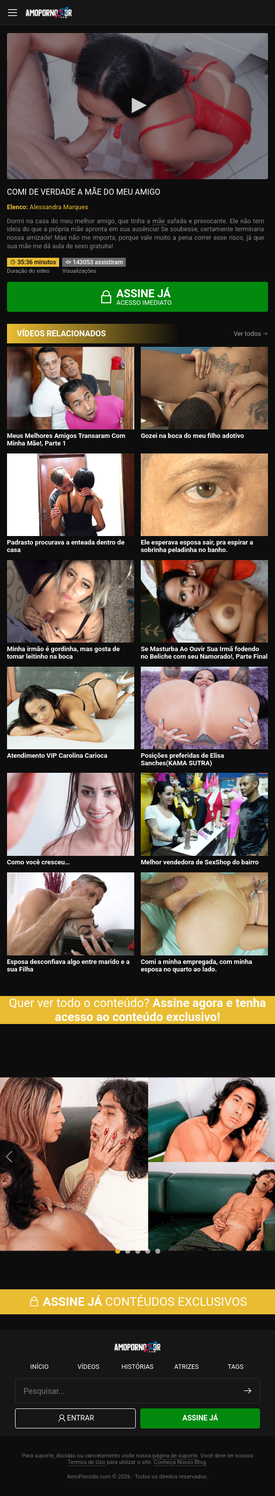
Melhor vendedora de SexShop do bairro (200, 862)
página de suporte (175, 1455)
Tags (235, 1366)
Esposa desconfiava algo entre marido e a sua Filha (68, 965)
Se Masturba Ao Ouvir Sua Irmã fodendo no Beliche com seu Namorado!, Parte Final (204, 652)
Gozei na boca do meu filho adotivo (192, 435)
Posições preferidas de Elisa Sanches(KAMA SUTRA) (182, 759)
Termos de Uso (86, 1462)
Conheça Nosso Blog (180, 1462)
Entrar (75, 1418)
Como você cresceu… (38, 862)
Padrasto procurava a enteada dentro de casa (66, 546)
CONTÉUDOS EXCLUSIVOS (137, 1302)
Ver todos (250, 333)
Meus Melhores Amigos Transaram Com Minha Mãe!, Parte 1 (66, 439)
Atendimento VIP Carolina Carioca (57, 755)
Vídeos (89, 1366)
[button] (117, 1251)
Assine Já (200, 1418)
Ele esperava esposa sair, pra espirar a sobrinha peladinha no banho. (197, 546)
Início (39, 1366)
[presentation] (10, 1157)
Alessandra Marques (59, 207)
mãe (159, 221)
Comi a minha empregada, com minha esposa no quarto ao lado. (196, 965)
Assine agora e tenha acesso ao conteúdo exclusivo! (160, 1010)
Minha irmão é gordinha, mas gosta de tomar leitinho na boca (63, 652)
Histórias (138, 1366)
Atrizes (186, 1366)
